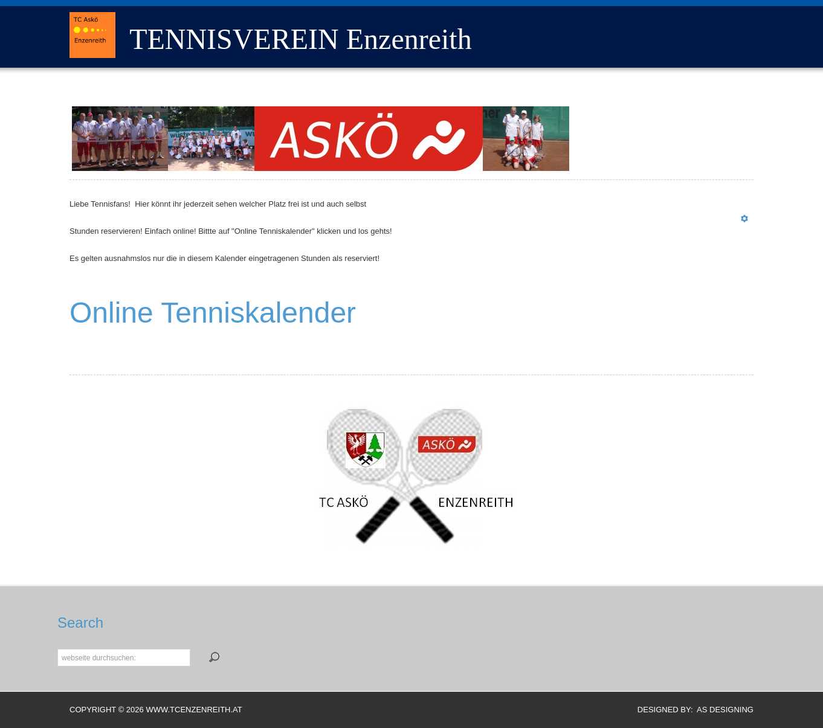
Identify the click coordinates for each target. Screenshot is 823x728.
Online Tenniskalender (212, 313)
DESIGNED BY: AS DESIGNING (691, 709)
